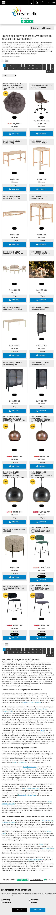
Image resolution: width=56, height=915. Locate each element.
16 (5, 68)
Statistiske (34, 902)
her (13, 896)
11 (37, 65)
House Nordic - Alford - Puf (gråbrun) (14, 530)
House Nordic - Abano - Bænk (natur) (12, 142)
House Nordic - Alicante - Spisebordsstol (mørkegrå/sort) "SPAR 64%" (41, 588)
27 (48, 68)
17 (9, 68)
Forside (4, 57)
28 (52, 68)
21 (25, 68)
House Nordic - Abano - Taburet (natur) (39, 197)
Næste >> (50, 71)
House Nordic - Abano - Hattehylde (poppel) (12, 197)
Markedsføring (35, 900)
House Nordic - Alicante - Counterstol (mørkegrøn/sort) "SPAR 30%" (41, 530)
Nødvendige (6, 900)
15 (52, 65)
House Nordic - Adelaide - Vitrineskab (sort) (40, 308)
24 (37, 68)
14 (48, 65)
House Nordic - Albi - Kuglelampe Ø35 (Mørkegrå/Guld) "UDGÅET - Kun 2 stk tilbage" (41, 474)
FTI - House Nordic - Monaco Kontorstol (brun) (42, 86)
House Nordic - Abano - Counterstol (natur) (39, 142)
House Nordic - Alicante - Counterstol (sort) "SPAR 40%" (13, 588)
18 (13, 68)
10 (33, 65)
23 (33, 68)
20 (21, 68)
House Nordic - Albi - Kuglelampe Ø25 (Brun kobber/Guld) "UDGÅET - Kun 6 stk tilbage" (14, 419)
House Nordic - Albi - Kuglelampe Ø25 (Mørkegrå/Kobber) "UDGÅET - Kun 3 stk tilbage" (14, 474)
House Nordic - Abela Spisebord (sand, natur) (40, 253)
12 (40, 65)
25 (40, 68)
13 (44, 65)
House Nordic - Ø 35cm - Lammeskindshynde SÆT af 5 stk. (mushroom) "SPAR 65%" (13, 86)
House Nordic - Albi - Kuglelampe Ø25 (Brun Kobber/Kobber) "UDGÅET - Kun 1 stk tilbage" (41, 419)
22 (29, 68)
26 (44, 68)
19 (17, 68)
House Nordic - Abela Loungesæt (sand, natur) (13, 253)
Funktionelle (7, 902)
